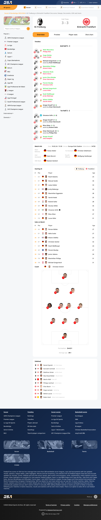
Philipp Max (47, 51)
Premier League (12, 42)
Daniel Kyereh (48, 365)
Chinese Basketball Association (85, 430)
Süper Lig (10, 79)
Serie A (9, 53)
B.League (78, 426)
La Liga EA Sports (9, 423)
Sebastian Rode (48, 72)
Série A (9, 68)
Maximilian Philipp (49, 66)
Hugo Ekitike (47, 55)
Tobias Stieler (51, 151)
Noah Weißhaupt (54, 63)
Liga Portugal (11, 98)
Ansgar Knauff (47, 105)
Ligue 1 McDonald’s (57, 430)
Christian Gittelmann (84, 151)
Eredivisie (10, 75)
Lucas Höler (47, 90)
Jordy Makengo (48, 96)
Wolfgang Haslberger (85, 156)
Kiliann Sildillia (48, 99)
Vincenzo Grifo (48, 85)
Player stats (73, 35)
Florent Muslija (48, 83)
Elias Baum (47, 386)
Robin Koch (47, 397)
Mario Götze (47, 74)
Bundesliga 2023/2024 (17, 13)
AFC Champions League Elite (60, 433)
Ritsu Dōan (46, 125)
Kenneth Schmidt (49, 369)
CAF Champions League (15, 109)
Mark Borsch (51, 156)
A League (10, 94)
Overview (41, 35)
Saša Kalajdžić (47, 138)
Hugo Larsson (47, 390)
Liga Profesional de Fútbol (16, 87)
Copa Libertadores (13, 60)
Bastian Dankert (52, 161)
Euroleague (79, 416)
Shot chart (89, 35)
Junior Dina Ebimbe (49, 77)
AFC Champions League (15, 64)
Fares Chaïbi (47, 57)
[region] (65, 34)
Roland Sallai (47, 68)
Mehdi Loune (47, 394)
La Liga (9, 45)
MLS (8, 72)
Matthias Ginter (48, 372)
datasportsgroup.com (54, 510)
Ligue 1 (9, 57)
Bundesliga (11, 49)
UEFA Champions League (15, 38)
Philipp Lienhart (48, 383)
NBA (76, 419)
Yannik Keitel (47, 101)
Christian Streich (58, 267)
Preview (57, 35)
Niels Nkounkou (48, 50)
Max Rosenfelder (49, 376)
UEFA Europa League (14, 105)
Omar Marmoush (48, 79)
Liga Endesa (79, 423)
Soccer (6, 13)
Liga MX (10, 83)
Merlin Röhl (47, 379)
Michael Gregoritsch (50, 61)
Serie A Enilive (8, 430)
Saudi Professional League (16, 102)
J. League (10, 90)
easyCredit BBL (80, 433)
